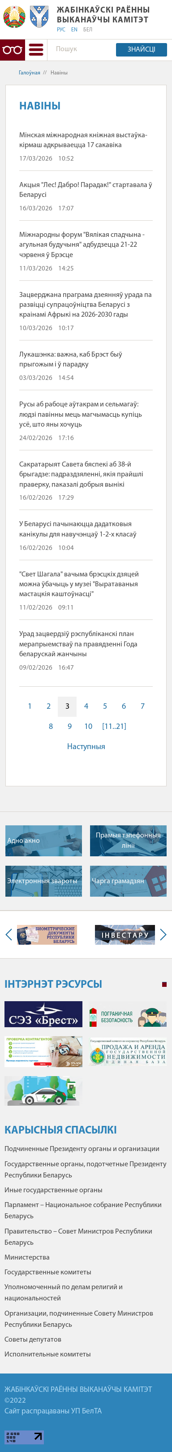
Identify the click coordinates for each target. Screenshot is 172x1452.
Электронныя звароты (42, 881)
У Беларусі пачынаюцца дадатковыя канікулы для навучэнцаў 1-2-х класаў (78, 529)
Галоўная (29, 73)
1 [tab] (164, 984)
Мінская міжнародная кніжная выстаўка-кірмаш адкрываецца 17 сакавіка (83, 140)
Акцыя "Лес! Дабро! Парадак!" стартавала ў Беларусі (85, 190)
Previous (10, 934)
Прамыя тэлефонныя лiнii (128, 840)
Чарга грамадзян (118, 881)
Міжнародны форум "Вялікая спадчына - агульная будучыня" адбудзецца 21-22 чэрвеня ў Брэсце (82, 245)
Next (161, 934)
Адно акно (23, 841)
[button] (36, 50)
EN (74, 30)
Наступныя (86, 747)
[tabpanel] (85, 1058)
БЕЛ (87, 30)
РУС (61, 30)
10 (88, 727)
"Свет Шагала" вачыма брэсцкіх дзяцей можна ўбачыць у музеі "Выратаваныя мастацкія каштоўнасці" (79, 584)
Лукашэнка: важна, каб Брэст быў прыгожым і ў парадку (70, 359)
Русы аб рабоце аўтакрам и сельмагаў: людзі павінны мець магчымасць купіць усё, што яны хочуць (80, 414)
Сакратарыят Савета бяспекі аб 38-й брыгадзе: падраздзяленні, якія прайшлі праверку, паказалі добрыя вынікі (81, 474)
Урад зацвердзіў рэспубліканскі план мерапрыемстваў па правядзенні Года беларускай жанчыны (78, 644)
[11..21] (114, 727)
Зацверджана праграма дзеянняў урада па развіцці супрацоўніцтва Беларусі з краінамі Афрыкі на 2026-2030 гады (85, 305)
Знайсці (141, 49)
